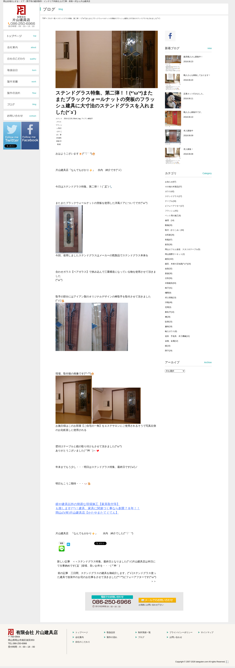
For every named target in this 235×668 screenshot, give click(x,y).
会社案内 (78, 637)
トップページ (80, 632)
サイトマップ (205, 632)
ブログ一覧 (51, 18)
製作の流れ (110, 637)
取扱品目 (109, 632)
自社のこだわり (81, 642)
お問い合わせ (174, 637)
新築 (58, 141)
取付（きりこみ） (59, 131)
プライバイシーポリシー (180, 632)
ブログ (139, 637)
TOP (44, 18)
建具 (59, 138)
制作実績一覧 (143, 632)
